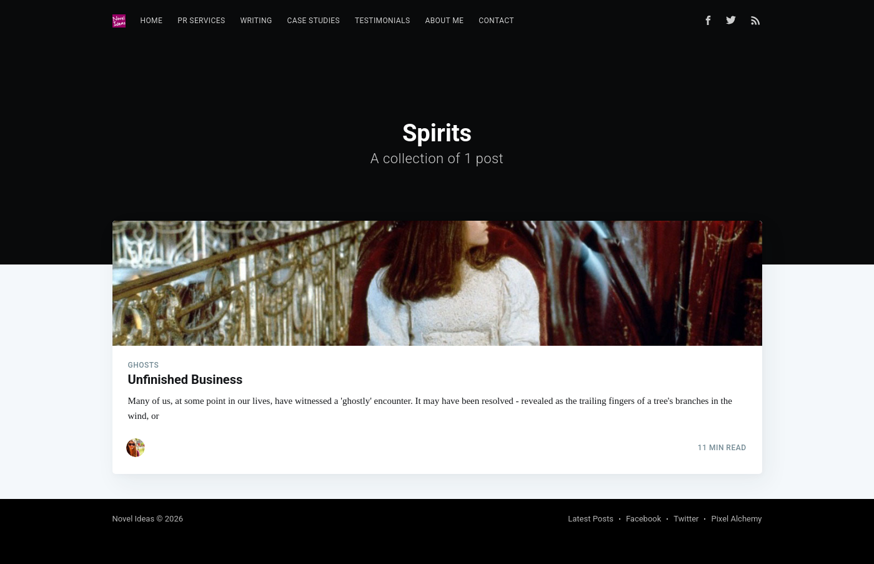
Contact (496, 20)
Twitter (685, 518)
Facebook (643, 518)
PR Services (201, 20)
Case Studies (313, 20)
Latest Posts (590, 518)
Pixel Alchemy (736, 518)
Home (152, 20)
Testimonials (382, 20)
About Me (444, 20)
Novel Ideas (133, 518)
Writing (256, 20)
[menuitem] (152, 21)
